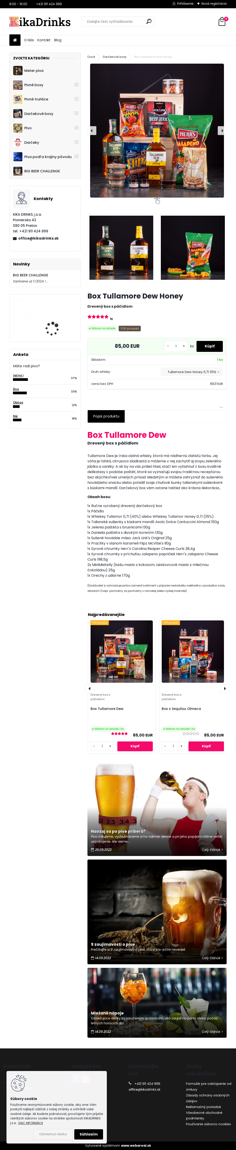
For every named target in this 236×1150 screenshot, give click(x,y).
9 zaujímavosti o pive (113, 944)
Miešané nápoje (107, 1013)
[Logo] (40, 21)
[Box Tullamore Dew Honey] (157, 131)
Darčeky (26, 142)
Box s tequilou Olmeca (181, 708)
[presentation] (91, 130)
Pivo (22, 128)
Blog (57, 40)
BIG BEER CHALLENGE (36, 171)
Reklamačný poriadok (203, 1107)
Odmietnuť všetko (53, 1134)
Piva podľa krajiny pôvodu (42, 156)
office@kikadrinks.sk (38, 238)
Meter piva (28, 70)
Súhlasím (89, 1134)
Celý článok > (212, 849)
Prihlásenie (185, 3)
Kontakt (44, 40)
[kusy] (174, 346)
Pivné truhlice (30, 99)
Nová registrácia (214, 3)
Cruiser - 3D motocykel (56, 314)
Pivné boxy (28, 85)
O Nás (29, 40)
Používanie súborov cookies (208, 1124)
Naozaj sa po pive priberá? (118, 831)
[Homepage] (15, 40)
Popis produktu (106, 416)
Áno (16, 389)
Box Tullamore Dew (107, 708)
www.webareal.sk (136, 1145)
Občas (18, 403)
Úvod (91, 57)
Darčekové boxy (33, 113)
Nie (15, 416)
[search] (148, 21)
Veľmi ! (18, 376)
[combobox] (192, 371)
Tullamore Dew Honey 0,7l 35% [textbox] (192, 372)
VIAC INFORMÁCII (30, 1123)
